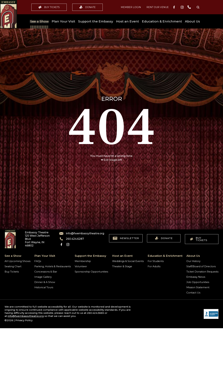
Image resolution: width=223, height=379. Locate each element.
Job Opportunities (197, 282)
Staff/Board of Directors (201, 266)
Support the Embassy (95, 21)
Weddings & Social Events (128, 261)
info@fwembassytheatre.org (79, 233)
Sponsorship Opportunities (91, 271)
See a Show (39, 21)
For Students (156, 261)
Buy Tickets (49, 7)
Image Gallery (43, 276)
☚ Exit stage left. (111, 159)
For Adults (154, 266)
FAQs (37, 261)
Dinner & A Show (44, 282)
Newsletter (126, 238)
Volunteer (81, 266)
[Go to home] (8, 14)
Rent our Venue (157, 7)
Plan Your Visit (63, 21)
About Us (192, 21)
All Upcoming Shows (17, 261)
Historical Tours (43, 287)
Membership (83, 261)
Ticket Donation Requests (202, 271)
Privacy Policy (24, 320)
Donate (87, 7)
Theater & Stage (122, 266)
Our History (193, 261)
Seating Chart (13, 266)
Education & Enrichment (162, 21)
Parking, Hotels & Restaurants (52, 266)
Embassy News (195, 276)
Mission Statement (197, 287)
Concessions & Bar (45, 271)
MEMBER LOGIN (131, 7)
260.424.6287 (71, 238)
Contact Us (193, 292)
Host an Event (127, 21)
